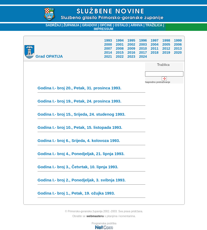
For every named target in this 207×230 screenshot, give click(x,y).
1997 (154, 40)
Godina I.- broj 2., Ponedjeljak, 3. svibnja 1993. (91, 181)
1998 (166, 40)
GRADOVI (89, 25)
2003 (143, 44)
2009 (131, 48)
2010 (143, 48)
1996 (143, 40)
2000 (108, 44)
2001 (119, 44)
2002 (131, 44)
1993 (108, 40)
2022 (119, 56)
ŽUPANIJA (71, 25)
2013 (178, 48)
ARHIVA (136, 25)
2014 (108, 52)
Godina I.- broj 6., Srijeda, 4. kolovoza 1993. (91, 141)
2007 (108, 48)
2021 (108, 56)
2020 (178, 52)
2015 (119, 52)
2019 (166, 52)
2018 (154, 52)
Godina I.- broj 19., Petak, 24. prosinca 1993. (91, 102)
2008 (119, 48)
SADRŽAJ (52, 25)
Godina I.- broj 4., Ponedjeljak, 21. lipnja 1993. (91, 154)
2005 (166, 44)
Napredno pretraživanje (157, 82)
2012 (166, 48)
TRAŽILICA (153, 25)
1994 (119, 40)
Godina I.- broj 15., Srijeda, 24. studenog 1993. (91, 115)
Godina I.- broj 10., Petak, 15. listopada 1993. (91, 128)
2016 (131, 52)
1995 (131, 40)
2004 (154, 44)
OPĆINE (106, 25)
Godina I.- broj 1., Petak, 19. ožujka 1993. (91, 194)
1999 (178, 40)
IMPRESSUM (103, 29)
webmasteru (95, 216)
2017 (143, 52)
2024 (143, 56)
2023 (131, 56)
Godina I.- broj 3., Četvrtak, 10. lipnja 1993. (91, 168)
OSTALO (121, 25)
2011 (154, 48)
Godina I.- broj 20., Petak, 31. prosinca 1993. (91, 89)
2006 (178, 44)
